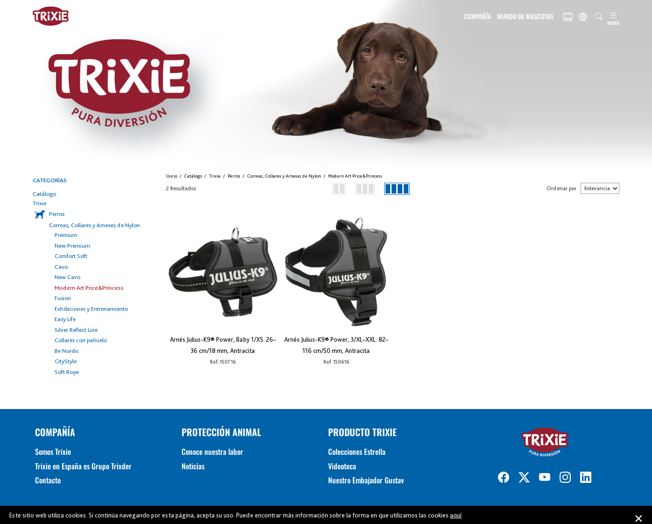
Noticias (193, 466)
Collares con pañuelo (81, 340)
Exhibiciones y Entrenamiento (91, 308)
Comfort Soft (71, 255)
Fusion (63, 297)
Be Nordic (67, 350)
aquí (456, 515)
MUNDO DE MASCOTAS (525, 16)
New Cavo (67, 276)
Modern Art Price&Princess (89, 287)
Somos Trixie (53, 451)
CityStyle (66, 361)
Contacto (48, 480)
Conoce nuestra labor (212, 451)
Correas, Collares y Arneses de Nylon (94, 225)
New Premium (72, 245)
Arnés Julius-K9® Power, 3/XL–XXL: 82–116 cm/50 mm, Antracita (336, 345)
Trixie (39, 203)
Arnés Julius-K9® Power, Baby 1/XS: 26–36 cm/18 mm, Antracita (223, 345)
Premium (66, 234)
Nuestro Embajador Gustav (366, 480)
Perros (56, 213)
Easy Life (65, 319)
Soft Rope (67, 371)
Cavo (61, 266)
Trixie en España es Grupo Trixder (83, 466)
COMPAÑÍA (477, 16)
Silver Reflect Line (76, 329)
